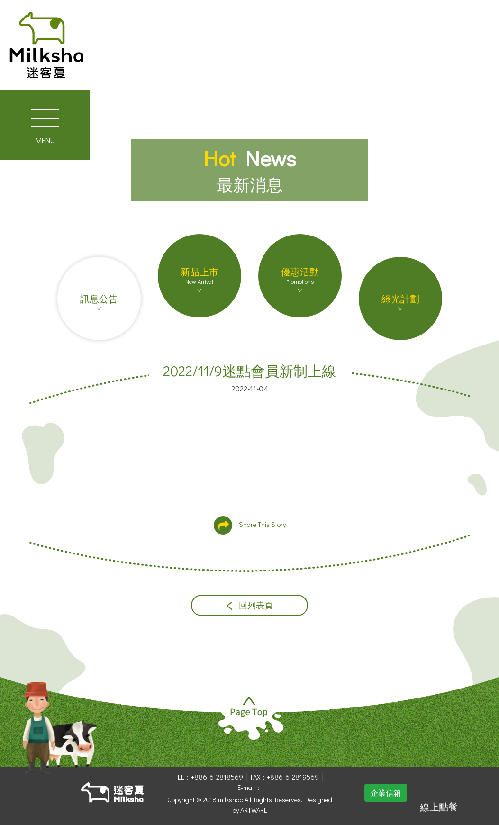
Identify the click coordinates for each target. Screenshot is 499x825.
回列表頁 (249, 605)
